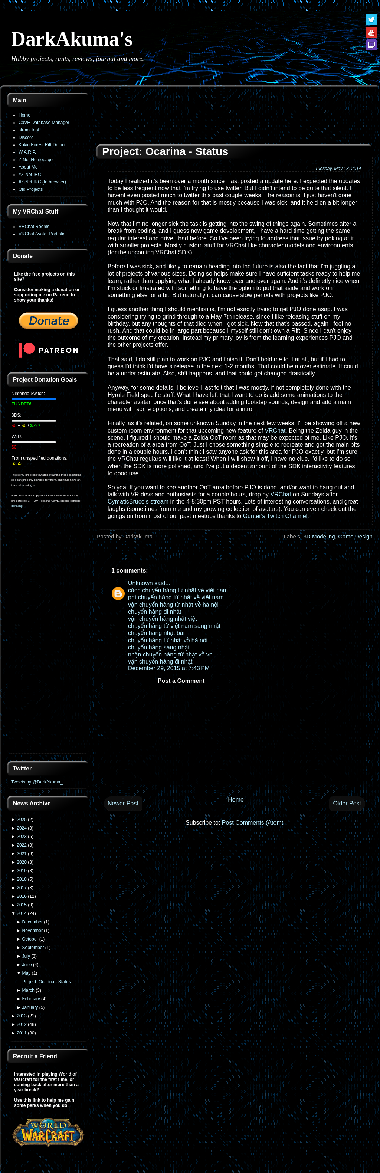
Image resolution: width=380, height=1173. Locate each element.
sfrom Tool (29, 130)
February (31, 998)
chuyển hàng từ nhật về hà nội (167, 640)
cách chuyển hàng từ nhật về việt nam (178, 590)
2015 (22, 905)
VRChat (275, 430)
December (32, 922)
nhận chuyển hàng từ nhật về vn (170, 654)
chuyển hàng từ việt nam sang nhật (174, 626)
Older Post (347, 803)
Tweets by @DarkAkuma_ (37, 782)
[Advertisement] (48, 637)
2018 (22, 879)
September (33, 947)
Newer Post (123, 803)
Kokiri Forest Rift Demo (42, 144)
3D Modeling (319, 536)
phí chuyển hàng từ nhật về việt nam (176, 597)
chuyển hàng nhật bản (157, 633)
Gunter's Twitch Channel (275, 516)
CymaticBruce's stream (138, 501)
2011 (22, 1033)
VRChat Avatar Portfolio (42, 234)
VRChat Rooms (34, 226)
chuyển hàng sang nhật (159, 647)
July (26, 956)
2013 (22, 1016)
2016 (22, 896)
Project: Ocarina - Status (46, 981)
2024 (22, 828)
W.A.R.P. (27, 152)
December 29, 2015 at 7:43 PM (169, 668)
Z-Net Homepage (36, 159)
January (30, 1007)
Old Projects (31, 189)
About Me (28, 167)
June (27, 964)
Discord (26, 137)
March (28, 990)
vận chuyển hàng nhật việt (162, 619)
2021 (22, 853)
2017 (22, 887)
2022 (22, 845)
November (32, 930)
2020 (22, 862)
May (26, 973)
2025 (22, 819)
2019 (22, 870)
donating (17, 506)
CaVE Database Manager (44, 122)
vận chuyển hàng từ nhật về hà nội (173, 605)
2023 (22, 836)
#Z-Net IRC (30, 174)
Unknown (140, 583)
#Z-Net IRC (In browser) (42, 182)
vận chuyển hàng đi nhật (160, 661)
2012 (22, 1024)
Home (24, 115)
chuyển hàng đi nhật (154, 612)
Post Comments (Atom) (253, 823)
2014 (22, 913)
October (30, 939)
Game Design (355, 536)
